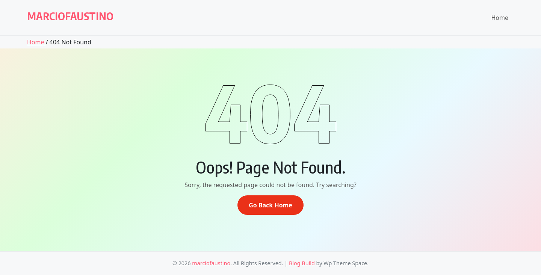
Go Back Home (270, 205)
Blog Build (302, 263)
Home (499, 18)
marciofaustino (70, 16)
